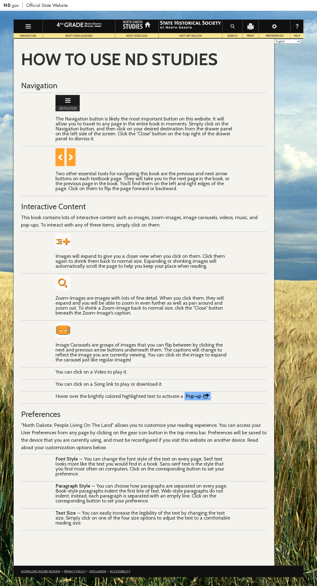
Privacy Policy (75, 571)
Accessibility (120, 571)
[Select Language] (287, 41)
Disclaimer (97, 571)
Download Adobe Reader (40, 571)
